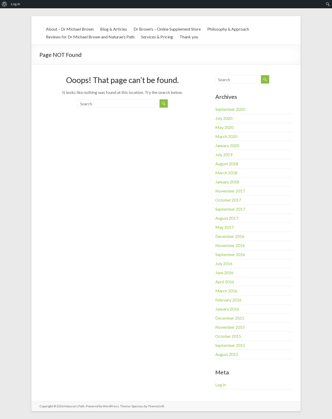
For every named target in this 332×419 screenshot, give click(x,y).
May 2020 (224, 127)
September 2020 (230, 109)
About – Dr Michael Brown (70, 28)
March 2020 (226, 136)
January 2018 (227, 181)
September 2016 (230, 254)
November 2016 (230, 245)
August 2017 (226, 218)
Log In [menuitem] (15, 4)
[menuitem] (4, 4)
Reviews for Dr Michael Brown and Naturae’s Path (90, 36)
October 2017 (228, 199)
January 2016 (227, 308)
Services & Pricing (157, 36)
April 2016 (224, 281)
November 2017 (230, 190)
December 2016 (229, 236)
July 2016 (223, 263)
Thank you (188, 36)
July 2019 (223, 154)
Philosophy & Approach (228, 28)
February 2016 (228, 299)
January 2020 (227, 145)
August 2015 (226, 354)
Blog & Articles (113, 28)
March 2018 (226, 172)
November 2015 (230, 327)
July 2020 (223, 118)
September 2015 (230, 345)
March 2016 (226, 290)
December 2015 (229, 317)
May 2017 (224, 227)
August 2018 (226, 163)
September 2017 (230, 209)
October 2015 (228, 336)
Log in (220, 384)
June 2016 (224, 272)
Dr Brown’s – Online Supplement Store (167, 28)
